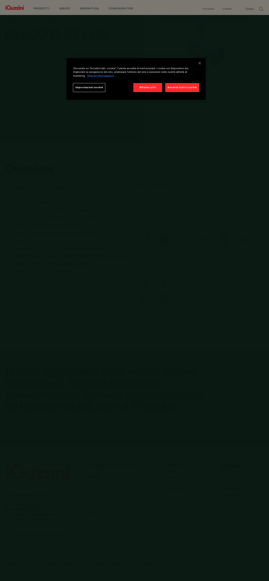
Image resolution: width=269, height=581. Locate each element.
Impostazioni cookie (89, 87)
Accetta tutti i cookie (182, 87)
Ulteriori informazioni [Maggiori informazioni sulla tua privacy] (100, 75)
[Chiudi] (199, 63)
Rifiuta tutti (148, 87)
